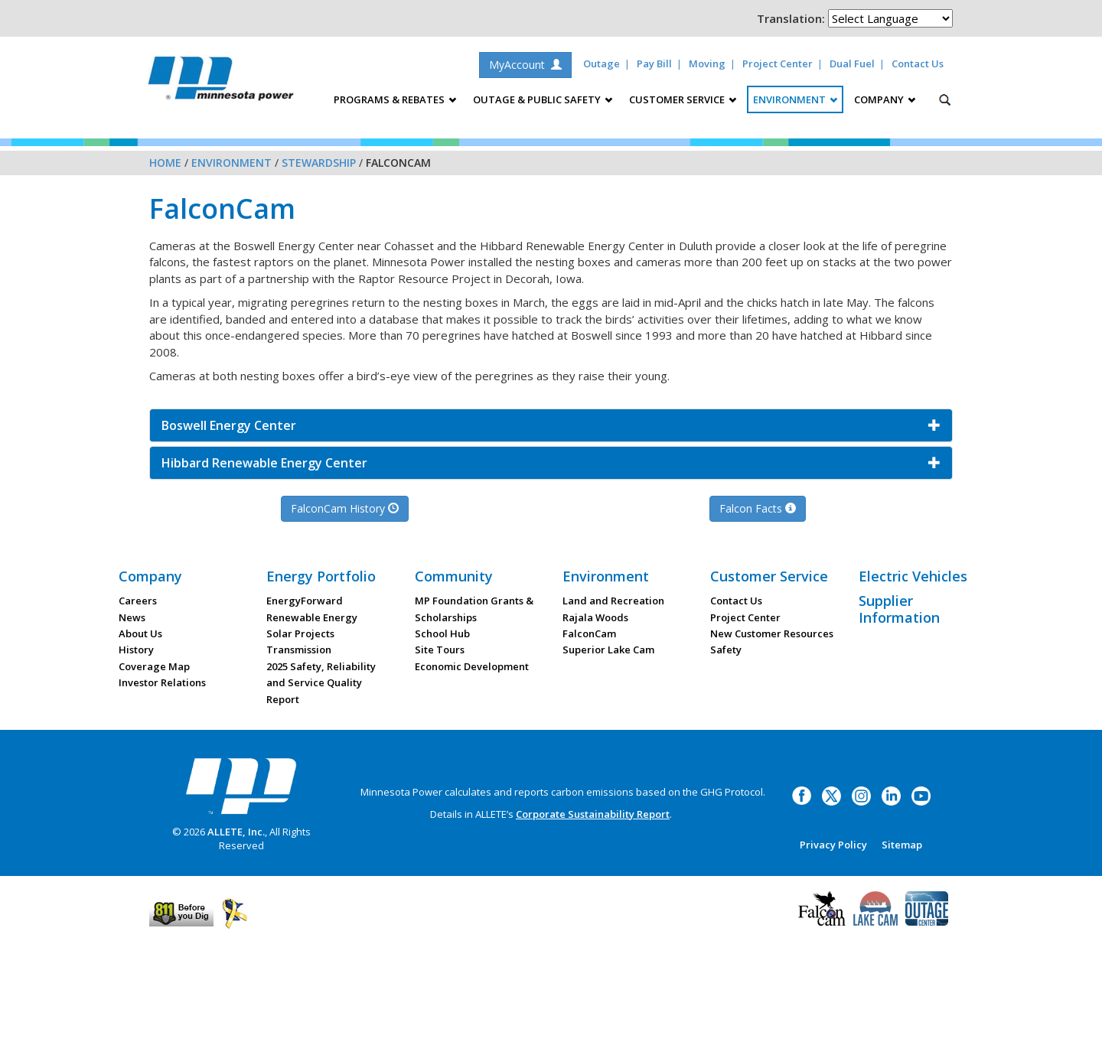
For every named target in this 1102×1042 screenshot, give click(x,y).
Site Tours (440, 649)
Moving (707, 63)
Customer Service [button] (682, 99)
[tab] (551, 425)
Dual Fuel (852, 63)
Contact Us (918, 63)
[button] (551, 425)
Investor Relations (162, 682)
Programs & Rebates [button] (395, 99)
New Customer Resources (771, 633)
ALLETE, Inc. (236, 831)
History (136, 649)
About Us (140, 633)
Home (165, 162)
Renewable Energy (311, 617)
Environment (231, 162)
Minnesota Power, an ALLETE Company (221, 82)
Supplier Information (899, 609)
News (132, 617)
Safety (726, 649)
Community (454, 576)
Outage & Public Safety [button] (542, 99)
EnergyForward (304, 600)
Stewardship (319, 162)
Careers (138, 600)
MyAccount (525, 64)
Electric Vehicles (913, 576)
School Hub (442, 633)
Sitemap (902, 845)
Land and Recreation (613, 600)
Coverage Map (154, 666)
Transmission (298, 649)
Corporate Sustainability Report (593, 814)
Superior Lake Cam (608, 649)
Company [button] (884, 99)
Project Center (777, 63)
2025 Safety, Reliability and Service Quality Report (321, 682)
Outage (601, 63)
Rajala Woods (595, 617)
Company (150, 576)
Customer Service (769, 576)
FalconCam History (345, 508)
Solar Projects (300, 633)
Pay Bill (654, 63)
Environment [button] (795, 99)
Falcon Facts (757, 508)
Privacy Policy (833, 845)
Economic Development (472, 666)
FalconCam (589, 633)
